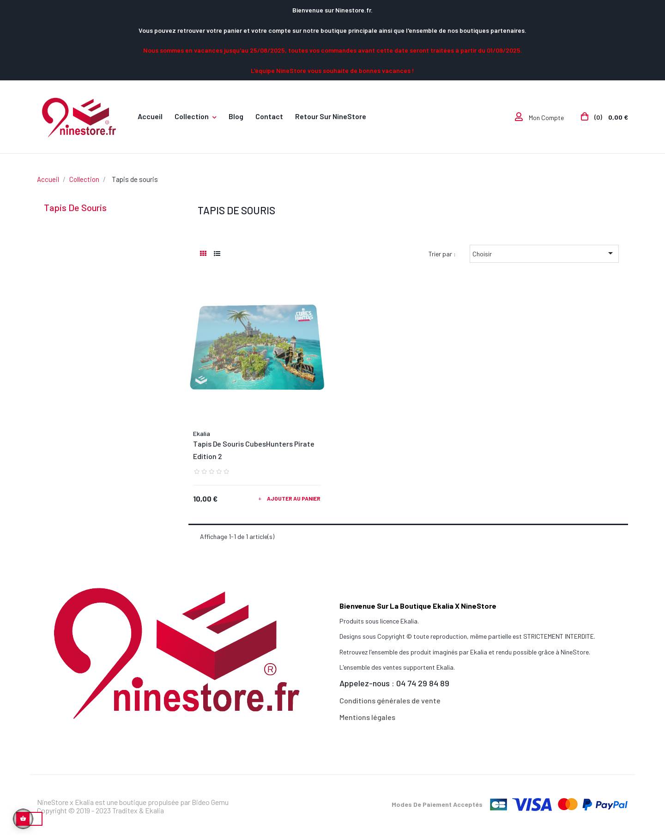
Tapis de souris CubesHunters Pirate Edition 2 (253, 449)
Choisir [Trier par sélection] (544, 253)
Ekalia (201, 433)
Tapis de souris (75, 207)
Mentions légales (367, 717)
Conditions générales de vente (390, 700)
